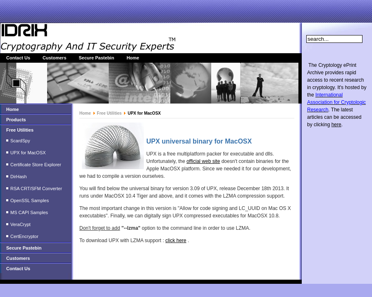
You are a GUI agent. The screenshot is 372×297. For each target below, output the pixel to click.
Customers (54, 57)
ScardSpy (20, 140)
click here (175, 240)
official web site (203, 161)
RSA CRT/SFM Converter (36, 188)
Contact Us (18, 57)
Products (16, 119)
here (336, 124)
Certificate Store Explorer (35, 164)
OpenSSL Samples (29, 200)
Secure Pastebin (96, 57)
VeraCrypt (20, 224)
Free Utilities (19, 129)
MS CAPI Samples (29, 212)
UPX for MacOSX (28, 152)
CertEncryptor (24, 236)
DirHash (18, 176)
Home (132, 57)
